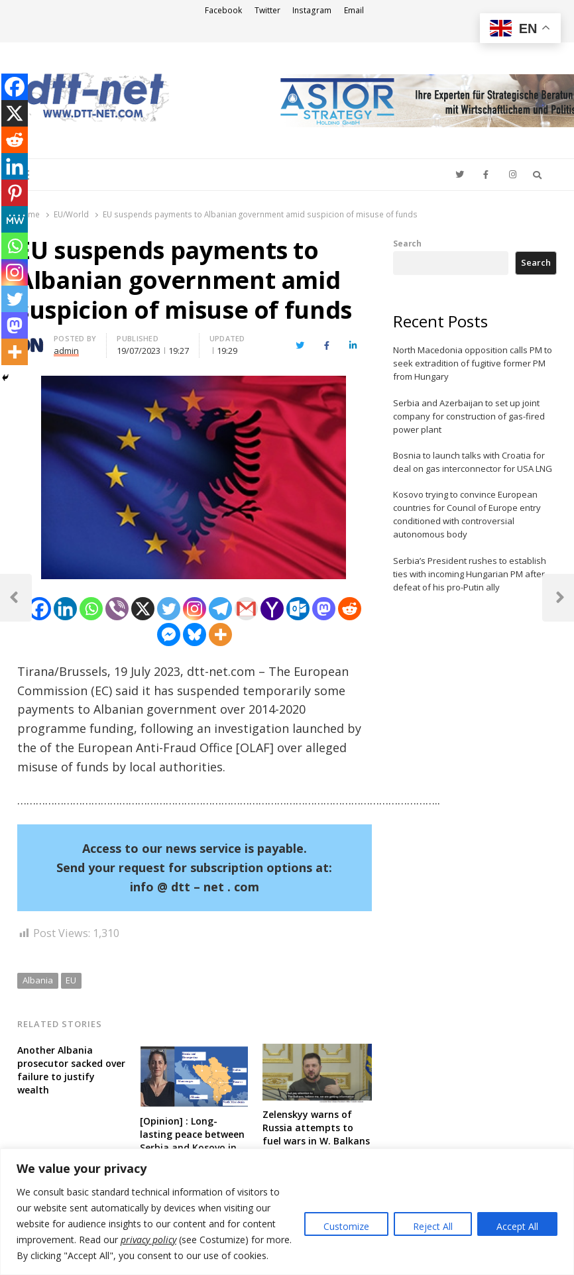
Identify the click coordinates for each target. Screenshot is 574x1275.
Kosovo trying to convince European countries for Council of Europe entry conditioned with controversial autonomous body (467, 514)
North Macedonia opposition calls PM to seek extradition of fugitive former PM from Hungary (472, 363)
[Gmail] (246, 608)
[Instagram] (194, 608)
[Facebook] (39, 608)
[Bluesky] (194, 634)
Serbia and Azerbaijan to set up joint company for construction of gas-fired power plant (469, 416)
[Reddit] (349, 608)
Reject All (433, 1226)
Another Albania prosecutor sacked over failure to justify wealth (71, 1070)
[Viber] (117, 608)
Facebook (223, 10)
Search (407, 243)
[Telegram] (220, 608)
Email (354, 10)
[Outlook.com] (298, 608)
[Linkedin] (65, 608)
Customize (346, 1226)
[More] (220, 634)
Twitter (267, 10)
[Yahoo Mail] (272, 608)
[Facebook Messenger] (168, 634)
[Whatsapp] (91, 608)
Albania (38, 980)
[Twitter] (168, 608)
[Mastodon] (323, 608)
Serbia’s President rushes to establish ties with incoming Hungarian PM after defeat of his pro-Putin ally (469, 574)
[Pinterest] (14, 193)
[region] (287, 1211)
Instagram (311, 10)
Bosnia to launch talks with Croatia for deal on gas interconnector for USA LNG (472, 461)
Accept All (517, 1226)
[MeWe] (14, 219)
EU (71, 980)
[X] (142, 608)
